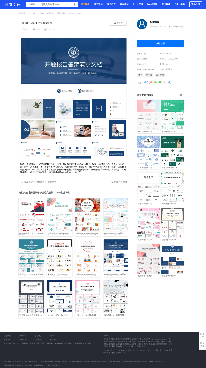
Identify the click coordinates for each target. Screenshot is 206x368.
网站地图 (38, 340)
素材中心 (124, 4)
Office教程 (180, 4)
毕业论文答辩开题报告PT (30, 315)
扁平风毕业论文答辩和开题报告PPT (116, 233)
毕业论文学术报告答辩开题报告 (88, 315)
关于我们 (7, 336)
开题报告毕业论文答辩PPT (31, 233)
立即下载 (160, 43)
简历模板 (166, 4)
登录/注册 (195, 4)
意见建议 (38, 336)
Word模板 (152, 4)
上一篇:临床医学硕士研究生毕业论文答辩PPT (38, 182)
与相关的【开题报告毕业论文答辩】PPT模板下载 (44, 192)
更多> (181, 95)
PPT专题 (98, 4)
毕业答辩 (50, 13)
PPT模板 (85, 4)
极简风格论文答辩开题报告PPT (116, 315)
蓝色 (140, 75)
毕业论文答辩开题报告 (86, 274)
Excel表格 (138, 4)
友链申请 (22, 340)
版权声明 (22, 336)
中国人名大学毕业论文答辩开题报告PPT (60, 274)
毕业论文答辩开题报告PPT (88, 233)
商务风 (149, 75)
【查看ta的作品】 (176, 26)
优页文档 (31, 13)
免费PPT (53, 336)
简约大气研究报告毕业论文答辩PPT (60, 315)
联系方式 (7, 340)
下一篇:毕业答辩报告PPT (117, 182)
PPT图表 (111, 4)
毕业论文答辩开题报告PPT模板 (60, 233)
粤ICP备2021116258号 (164, 350)
